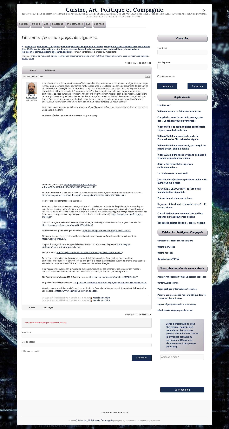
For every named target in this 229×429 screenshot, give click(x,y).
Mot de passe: (28, 342)
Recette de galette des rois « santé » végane (181, 223)
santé (119, 56)
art (48, 56)
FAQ (93, 24)
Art (51, 24)
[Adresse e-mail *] (182, 357)
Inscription (167, 86)
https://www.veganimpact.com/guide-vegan (77, 291)
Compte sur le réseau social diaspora (175, 241)
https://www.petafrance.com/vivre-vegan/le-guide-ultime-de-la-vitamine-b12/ (110, 283)
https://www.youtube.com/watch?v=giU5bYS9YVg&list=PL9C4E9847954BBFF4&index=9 (84, 195)
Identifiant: (27, 332)
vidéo (31, 59)
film (93, 56)
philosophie (110, 56)
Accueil (28, 24)
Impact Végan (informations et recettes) (176, 304)
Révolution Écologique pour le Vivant (175, 310)
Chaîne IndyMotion (166, 247)
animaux (42, 56)
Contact (104, 24)
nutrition (100, 56)
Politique (62, 24)
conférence (63, 56)
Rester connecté (31, 351)
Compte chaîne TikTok (168, 259)
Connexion (141, 357)
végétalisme (142, 56)
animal (34, 56)
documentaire (76, 56)
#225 (147, 77)
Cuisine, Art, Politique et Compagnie (114, 10)
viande (25, 59)
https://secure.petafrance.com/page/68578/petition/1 (67, 225)
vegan (133, 56)
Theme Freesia (132, 421)
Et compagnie (79, 24)
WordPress (155, 421)
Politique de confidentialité (114, 412)
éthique (87, 56)
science (126, 56)
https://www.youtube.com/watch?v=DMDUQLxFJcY (113, 277)
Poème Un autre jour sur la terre (174, 198)
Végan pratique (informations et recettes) (177, 289)
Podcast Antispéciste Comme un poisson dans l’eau (182, 277)
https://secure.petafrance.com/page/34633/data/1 (107, 231)
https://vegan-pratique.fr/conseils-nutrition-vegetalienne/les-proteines (89, 253)
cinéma (54, 56)
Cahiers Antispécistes (167, 283)
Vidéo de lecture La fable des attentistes (179, 111)
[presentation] (172, 369)
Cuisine (40, 24)
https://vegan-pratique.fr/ (54, 239)
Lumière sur (163, 105)
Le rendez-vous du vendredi (172, 173)
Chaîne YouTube (165, 253)
